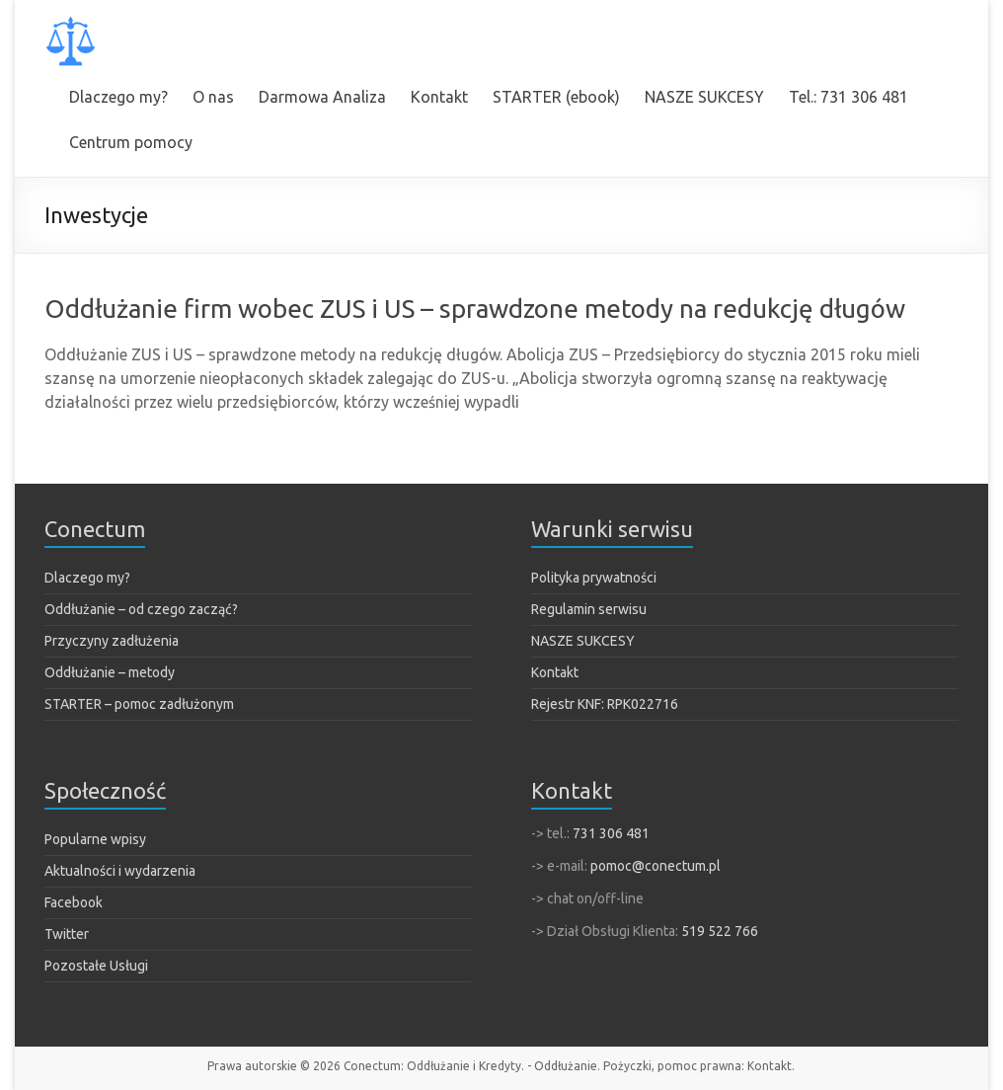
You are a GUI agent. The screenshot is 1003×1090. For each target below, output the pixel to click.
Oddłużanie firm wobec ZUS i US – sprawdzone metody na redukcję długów (474, 308)
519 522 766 (719, 931)
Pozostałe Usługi (96, 965)
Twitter (66, 934)
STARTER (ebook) (556, 97)
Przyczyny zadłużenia (111, 641)
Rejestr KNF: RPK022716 (604, 704)
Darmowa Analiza (322, 97)
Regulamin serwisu (589, 609)
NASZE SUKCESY (704, 97)
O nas (213, 97)
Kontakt (439, 97)
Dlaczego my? (118, 97)
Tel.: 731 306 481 (848, 97)
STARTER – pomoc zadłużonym (139, 704)
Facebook (73, 902)
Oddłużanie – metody (109, 672)
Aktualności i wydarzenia (119, 871)
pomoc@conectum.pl (655, 866)
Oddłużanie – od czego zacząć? (141, 609)
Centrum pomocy (131, 142)
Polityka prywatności (593, 577)
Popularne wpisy (95, 839)
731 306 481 (611, 833)
